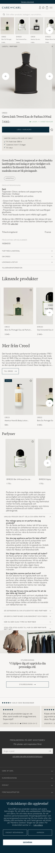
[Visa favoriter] (43, 7)
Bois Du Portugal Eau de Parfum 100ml (6, 39)
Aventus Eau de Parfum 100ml (35, 39)
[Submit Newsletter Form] (50, 751)
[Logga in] (40, 7)
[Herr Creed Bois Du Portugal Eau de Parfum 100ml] (7, 25)
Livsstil (5, 46)
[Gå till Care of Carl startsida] (11, 8)
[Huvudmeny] (51, 8)
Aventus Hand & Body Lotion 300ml (16, 420)
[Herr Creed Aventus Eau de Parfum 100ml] (36, 25)
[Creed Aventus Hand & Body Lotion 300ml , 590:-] (18, 402)
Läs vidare (38, 825)
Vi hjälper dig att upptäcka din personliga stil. (27, 665)
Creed (4, 37)
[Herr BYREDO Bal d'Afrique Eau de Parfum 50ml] (20, 457)
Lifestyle (10, 178)
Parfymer (13, 46)
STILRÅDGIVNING (26, 684)
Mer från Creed (16, 345)
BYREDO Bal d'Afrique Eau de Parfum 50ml (18, 479)
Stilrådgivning (27, 660)
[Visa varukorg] (47, 7)
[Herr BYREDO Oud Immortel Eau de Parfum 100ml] (22, 25)
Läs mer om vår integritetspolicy (27, 756)
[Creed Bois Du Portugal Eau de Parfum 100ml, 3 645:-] (7, 30)
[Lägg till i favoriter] (30, 290)
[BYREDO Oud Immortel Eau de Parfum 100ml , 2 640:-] (22, 30)
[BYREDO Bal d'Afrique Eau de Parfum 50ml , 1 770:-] (20, 462)
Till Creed (10, 371)
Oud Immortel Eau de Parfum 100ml (21, 39)
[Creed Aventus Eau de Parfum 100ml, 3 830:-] (36, 30)
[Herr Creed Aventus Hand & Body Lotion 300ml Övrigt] (18, 396)
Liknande (20, 278)
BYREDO (19, 37)
